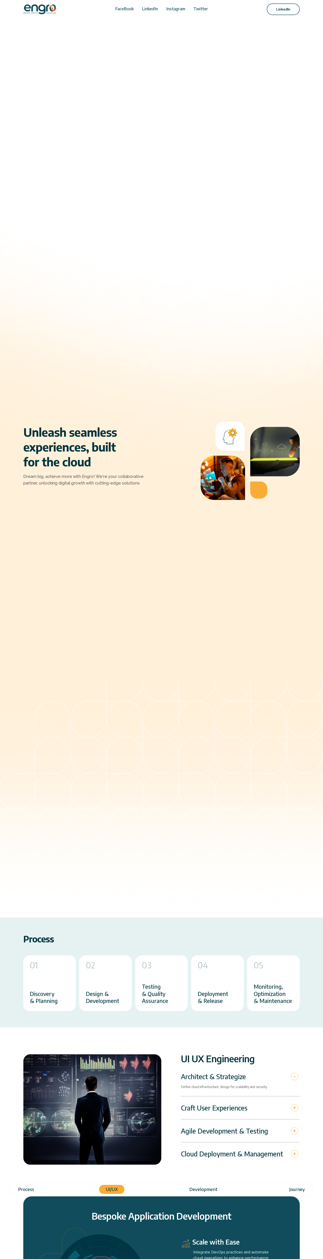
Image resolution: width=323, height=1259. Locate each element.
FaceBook (124, 8)
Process (26, 1189)
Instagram (175, 8)
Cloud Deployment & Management (232, 1154)
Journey (297, 1189)
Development (203, 1189)
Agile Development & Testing (224, 1131)
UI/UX (112, 1189)
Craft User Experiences (214, 1108)
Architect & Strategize (213, 1076)
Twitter (200, 8)
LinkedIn (150, 8)
